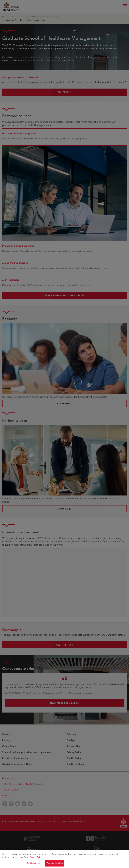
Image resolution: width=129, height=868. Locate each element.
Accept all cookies (55, 864)
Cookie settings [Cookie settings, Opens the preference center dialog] (33, 864)
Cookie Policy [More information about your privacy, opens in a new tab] (35, 858)
